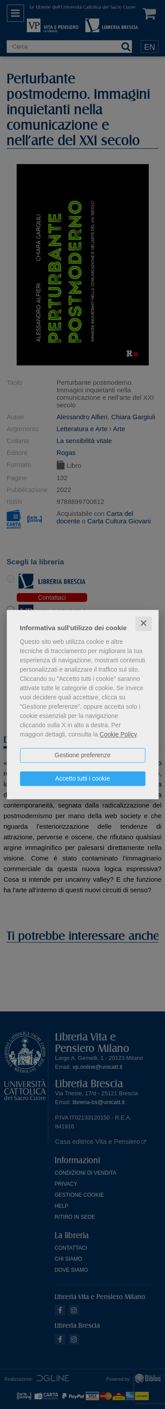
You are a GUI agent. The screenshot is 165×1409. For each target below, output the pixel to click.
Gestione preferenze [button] (82, 755)
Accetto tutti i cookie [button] (82, 778)
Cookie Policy (117, 734)
